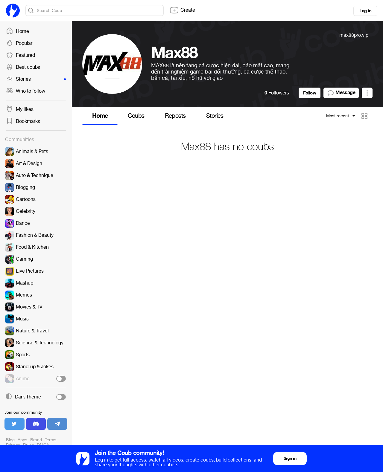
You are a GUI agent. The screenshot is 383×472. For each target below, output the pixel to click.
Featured (20, 55)
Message (341, 93)
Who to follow (25, 91)
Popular (19, 43)
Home (17, 31)
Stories (36, 79)
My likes (20, 109)
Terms (50, 440)
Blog (10, 440)
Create (182, 10)
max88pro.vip (353, 35)
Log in (365, 11)
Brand (36, 440)
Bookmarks (23, 121)
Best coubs (23, 67)
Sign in (290, 458)
